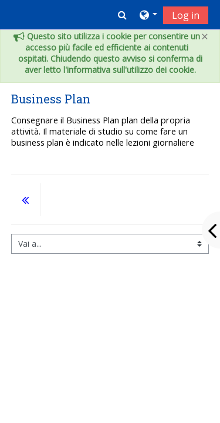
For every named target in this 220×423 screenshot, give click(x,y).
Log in (185, 15)
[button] (122, 15)
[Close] (204, 37)
